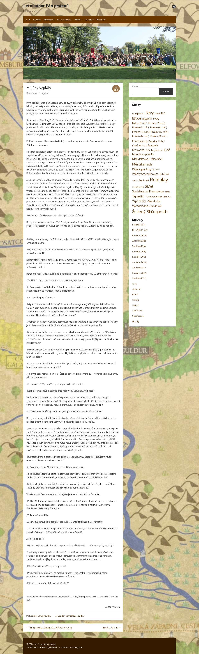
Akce (134, 284)
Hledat (135, 86)
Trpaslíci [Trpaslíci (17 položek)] (138, 196)
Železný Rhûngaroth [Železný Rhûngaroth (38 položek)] (149, 211)
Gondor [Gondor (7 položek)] (153, 141)
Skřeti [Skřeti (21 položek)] (149, 186)
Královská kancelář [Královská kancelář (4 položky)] (148, 145)
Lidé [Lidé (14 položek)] (167, 150)
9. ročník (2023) (139, 278)
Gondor (61, 616)
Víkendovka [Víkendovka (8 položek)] (153, 201)
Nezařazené (138, 316)
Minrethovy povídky (75, 616)
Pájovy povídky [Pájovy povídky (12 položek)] (141, 169)
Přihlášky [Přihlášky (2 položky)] (156, 170)
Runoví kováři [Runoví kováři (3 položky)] (138, 187)
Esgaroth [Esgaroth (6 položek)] (147, 118)
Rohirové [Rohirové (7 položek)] (144, 180)
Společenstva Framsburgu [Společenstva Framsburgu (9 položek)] (148, 191)
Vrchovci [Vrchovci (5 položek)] (167, 196)
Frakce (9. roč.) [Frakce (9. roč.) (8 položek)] (158, 136)
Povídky (47, 616)
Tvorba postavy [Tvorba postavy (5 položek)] (153, 196)
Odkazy (88, 19)
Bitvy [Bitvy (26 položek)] (149, 112)
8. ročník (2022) (139, 273)
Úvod (27, 19)
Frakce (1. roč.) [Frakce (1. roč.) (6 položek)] (139, 123)
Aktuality (136, 289)
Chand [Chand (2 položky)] (157, 114)
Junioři (135, 294)
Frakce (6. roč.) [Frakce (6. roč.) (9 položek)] (159, 132)
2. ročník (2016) (139, 241)
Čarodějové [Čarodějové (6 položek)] (155, 206)
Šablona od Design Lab (72, 647)
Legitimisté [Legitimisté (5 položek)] (157, 150)
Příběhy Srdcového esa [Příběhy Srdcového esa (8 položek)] (145, 173)
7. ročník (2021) (139, 267)
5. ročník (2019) (36, 616)
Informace (48, 19)
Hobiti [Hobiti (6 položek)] (161, 141)
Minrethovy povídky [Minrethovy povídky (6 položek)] (143, 154)
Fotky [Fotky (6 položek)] (156, 118)
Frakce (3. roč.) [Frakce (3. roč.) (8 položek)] (140, 127)
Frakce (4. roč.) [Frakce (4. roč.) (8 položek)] (158, 127)
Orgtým (43, 93)
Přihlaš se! (100, 19)
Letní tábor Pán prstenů (46, 5)
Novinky (36, 19)
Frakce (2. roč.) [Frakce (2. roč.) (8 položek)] (156, 123)
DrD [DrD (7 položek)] (163, 113)
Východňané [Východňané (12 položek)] (140, 206)
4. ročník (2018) (139, 251)
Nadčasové (137, 310)
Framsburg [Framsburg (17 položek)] (139, 141)
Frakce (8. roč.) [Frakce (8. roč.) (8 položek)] (140, 136)
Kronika (135, 300)
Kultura (135, 305)
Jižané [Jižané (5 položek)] (135, 145)
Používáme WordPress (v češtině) (41, 647)
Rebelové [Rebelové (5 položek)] (164, 173)
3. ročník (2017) (139, 246)
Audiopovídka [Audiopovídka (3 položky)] (138, 113)
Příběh (77, 19)
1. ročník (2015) (138, 224)
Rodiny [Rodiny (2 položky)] (134, 181)
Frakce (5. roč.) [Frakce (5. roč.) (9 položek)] (141, 132)
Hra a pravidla (63, 19)
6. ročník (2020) (139, 262)
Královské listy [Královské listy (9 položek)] (141, 150)
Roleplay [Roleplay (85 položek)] (159, 179)
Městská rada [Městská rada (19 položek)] (142, 164)
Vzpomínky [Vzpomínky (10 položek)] (139, 201)
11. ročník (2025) (139, 235)
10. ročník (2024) (139, 230)
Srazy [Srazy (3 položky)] (167, 191)
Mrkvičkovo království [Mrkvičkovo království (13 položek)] (147, 159)
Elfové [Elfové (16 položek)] (136, 118)
